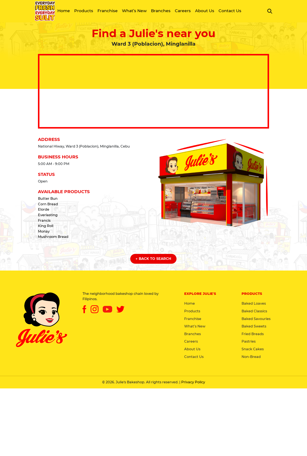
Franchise (107, 10)
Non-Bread (251, 357)
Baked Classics (254, 311)
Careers (183, 10)
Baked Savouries (256, 319)
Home (63, 10)
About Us (204, 10)
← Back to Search (153, 259)
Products (83, 10)
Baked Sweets (254, 326)
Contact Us (230, 10)
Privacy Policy (193, 382)
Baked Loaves (254, 303)
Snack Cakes (253, 349)
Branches (161, 10)
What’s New (134, 10)
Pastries (249, 341)
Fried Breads (253, 334)
